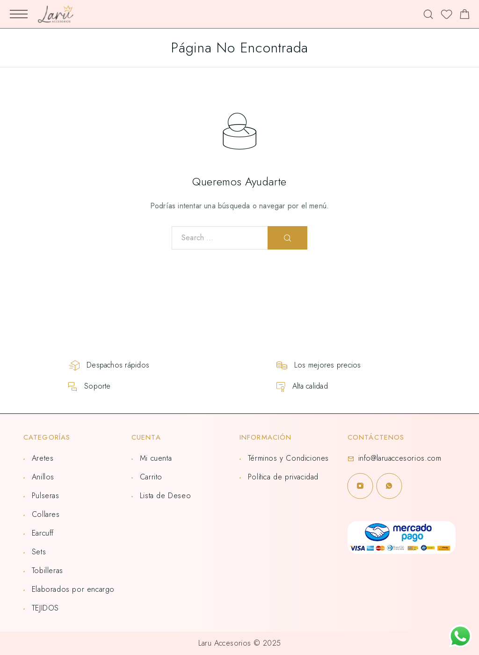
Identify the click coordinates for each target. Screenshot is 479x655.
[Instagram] (360, 485)
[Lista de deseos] (446, 16)
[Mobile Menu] (18, 14)
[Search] (428, 14)
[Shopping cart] (465, 16)
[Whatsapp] (389, 485)
